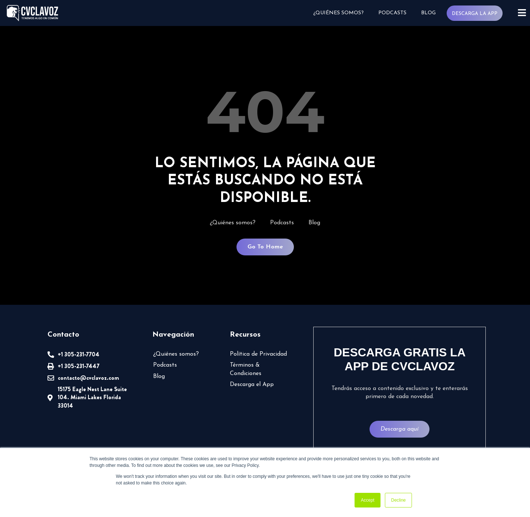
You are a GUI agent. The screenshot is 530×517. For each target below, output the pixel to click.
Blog (428, 13)
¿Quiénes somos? (338, 13)
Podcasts (392, 13)
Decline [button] (398, 500)
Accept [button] (367, 500)
